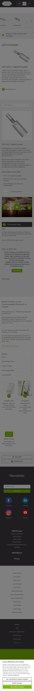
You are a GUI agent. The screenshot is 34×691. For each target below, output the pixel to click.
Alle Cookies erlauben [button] (17, 687)
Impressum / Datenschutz (13, 675)
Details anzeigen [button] (17, 683)
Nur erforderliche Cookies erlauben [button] (17, 679)
